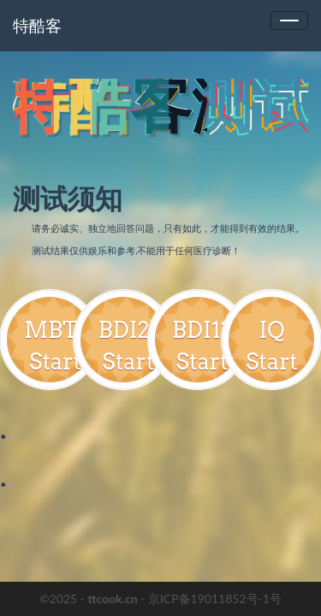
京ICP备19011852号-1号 (215, 598)
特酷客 (37, 25)
